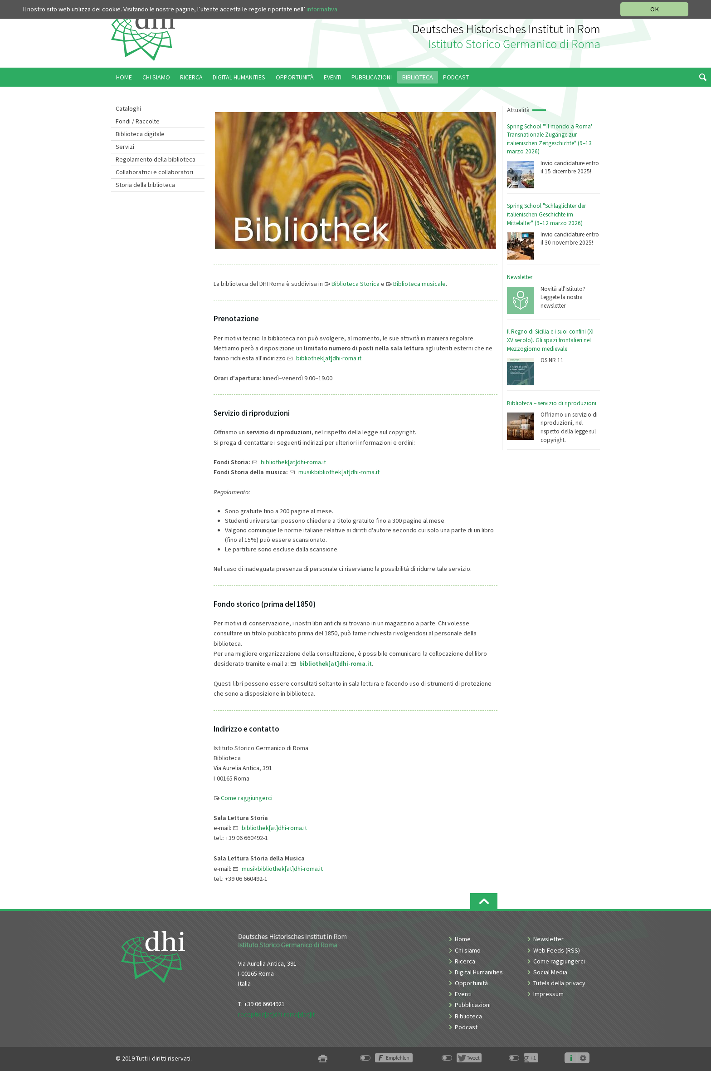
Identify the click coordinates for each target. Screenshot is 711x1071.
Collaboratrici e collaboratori (154, 172)
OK (654, 9)
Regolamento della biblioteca (155, 159)
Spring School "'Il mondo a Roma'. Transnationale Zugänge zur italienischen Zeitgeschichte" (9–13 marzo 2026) (550, 139)
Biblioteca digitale (140, 134)
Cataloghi (128, 108)
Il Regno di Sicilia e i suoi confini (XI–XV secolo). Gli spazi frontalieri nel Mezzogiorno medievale (551, 340)
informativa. (323, 9)
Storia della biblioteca (145, 185)
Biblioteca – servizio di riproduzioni (551, 403)
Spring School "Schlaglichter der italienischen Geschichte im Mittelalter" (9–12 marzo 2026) (546, 214)
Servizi (125, 146)
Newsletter (519, 277)
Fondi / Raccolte (138, 121)
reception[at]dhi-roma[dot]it (276, 1014)
